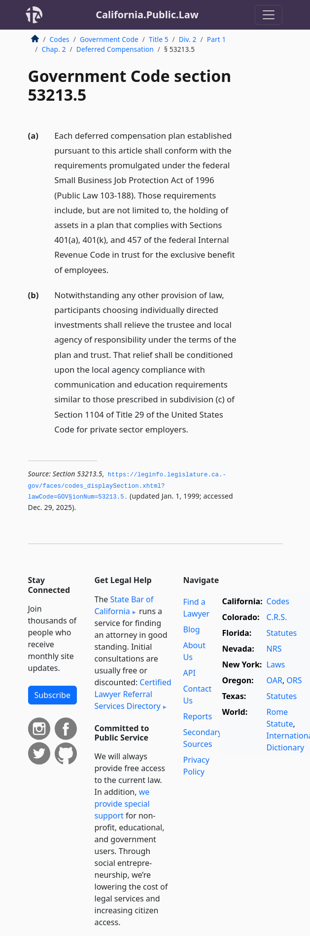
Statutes (282, 632)
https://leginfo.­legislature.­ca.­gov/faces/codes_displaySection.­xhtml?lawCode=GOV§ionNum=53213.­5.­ (127, 486)
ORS (294, 680)
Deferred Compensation (115, 49)
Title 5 (159, 39)
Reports (197, 716)
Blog (191, 629)
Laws (276, 664)
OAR (274, 680)
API (189, 672)
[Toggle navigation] (268, 15)
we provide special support (122, 803)
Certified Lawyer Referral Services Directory (133, 694)
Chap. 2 (54, 49)
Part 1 (216, 39)
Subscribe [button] (52, 695)
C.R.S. (277, 617)
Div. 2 (188, 39)
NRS (274, 648)
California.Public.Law (147, 14)
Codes (59, 39)
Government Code (109, 39)
